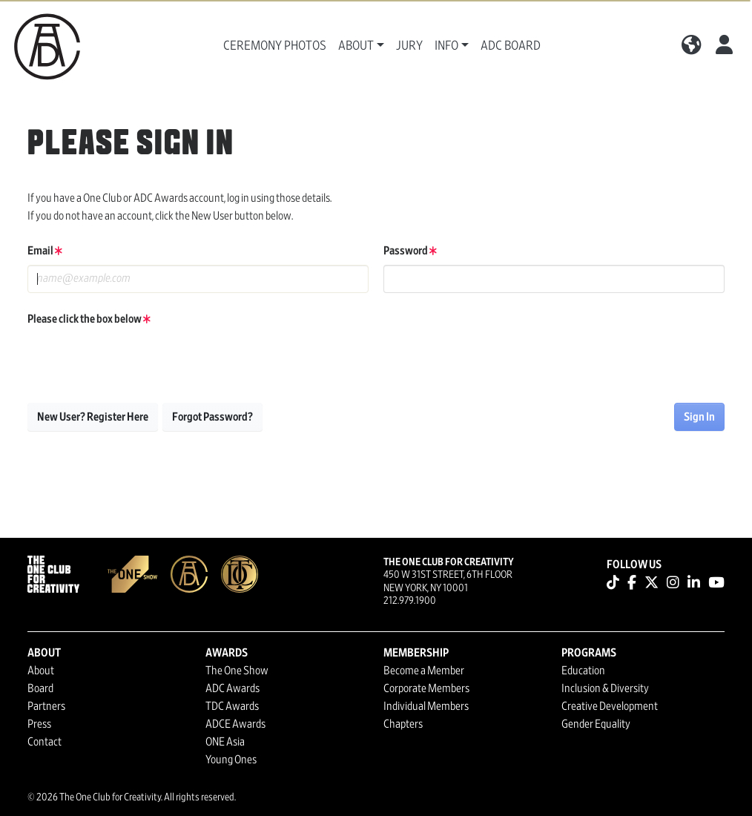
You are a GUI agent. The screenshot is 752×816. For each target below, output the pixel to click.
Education (583, 671)
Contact (44, 742)
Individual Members (426, 706)
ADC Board (511, 46)
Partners (46, 706)
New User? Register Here (92, 417)
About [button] (356, 46)
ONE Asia (225, 742)
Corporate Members (426, 688)
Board (40, 688)
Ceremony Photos (274, 46)
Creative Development (609, 706)
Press (39, 724)
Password (410, 251)
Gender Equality (595, 724)
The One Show (236, 671)
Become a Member (423, 671)
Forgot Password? (212, 417)
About (40, 671)
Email (44, 251)
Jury (409, 46)
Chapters (403, 724)
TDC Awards (232, 706)
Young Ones (231, 760)
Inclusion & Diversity (605, 688)
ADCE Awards (235, 724)
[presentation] (140, 362)
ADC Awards (232, 688)
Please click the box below (89, 319)
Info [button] (446, 46)
